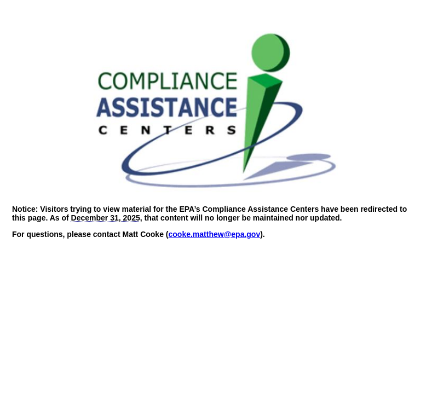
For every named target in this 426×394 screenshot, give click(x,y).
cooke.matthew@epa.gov (215, 234)
